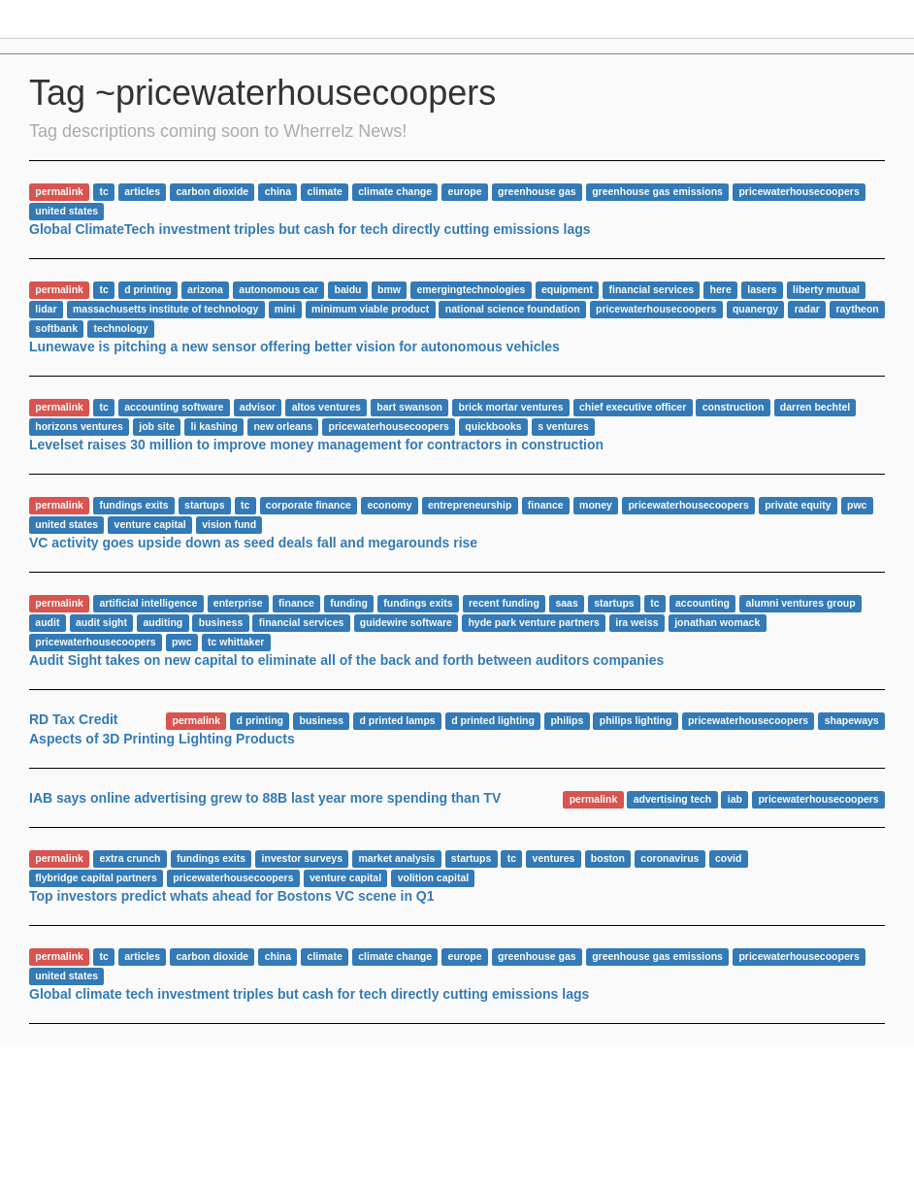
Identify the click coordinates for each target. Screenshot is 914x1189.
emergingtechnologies (470, 289)
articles (142, 191)
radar (807, 308)
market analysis (397, 858)
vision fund (229, 524)
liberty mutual (826, 289)
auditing (162, 622)
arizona (205, 289)
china (278, 191)
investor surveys (302, 858)
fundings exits (133, 505)
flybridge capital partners (95, 877)
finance (546, 505)
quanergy (755, 308)
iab (735, 799)
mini (285, 308)
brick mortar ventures (511, 407)
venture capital (150, 524)
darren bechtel (815, 407)
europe (465, 191)
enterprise (238, 603)
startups (204, 505)
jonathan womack (717, 622)
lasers (761, 289)
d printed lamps (398, 720)
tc (103, 191)
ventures (554, 858)
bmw (389, 289)
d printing (147, 289)
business (221, 622)
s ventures (563, 426)
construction (733, 407)
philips (566, 720)
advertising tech (673, 799)
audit (47, 622)
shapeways (852, 720)
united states (66, 210)
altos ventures (326, 407)
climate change (395, 191)
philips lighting (636, 720)
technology (121, 328)
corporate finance (308, 505)
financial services (652, 289)
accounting (702, 603)
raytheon (856, 308)
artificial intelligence (148, 603)
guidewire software (406, 622)
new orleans (282, 426)
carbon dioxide (212, 191)
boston (608, 858)
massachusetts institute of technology (165, 308)
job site (157, 426)
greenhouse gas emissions (657, 191)
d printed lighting (493, 720)
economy (389, 505)
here (721, 289)
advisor (258, 407)
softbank (56, 328)
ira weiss (636, 622)
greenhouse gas (537, 191)
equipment (567, 289)
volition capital (434, 877)
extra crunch (129, 858)
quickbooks (493, 426)
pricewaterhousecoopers (798, 191)
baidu (348, 289)
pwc (856, 505)
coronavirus (669, 858)
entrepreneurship (469, 505)
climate (325, 191)
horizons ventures (78, 426)
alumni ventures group (800, 603)
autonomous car (278, 289)
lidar (45, 308)
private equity (798, 505)
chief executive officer (632, 407)
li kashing (213, 426)
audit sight (101, 622)
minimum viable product (370, 308)
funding (348, 603)
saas (566, 603)
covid (728, 858)
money (595, 505)
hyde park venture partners (533, 622)
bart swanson (409, 407)
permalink (59, 191)
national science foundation (512, 308)
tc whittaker (236, 641)
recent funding (504, 603)
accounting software (173, 407)
